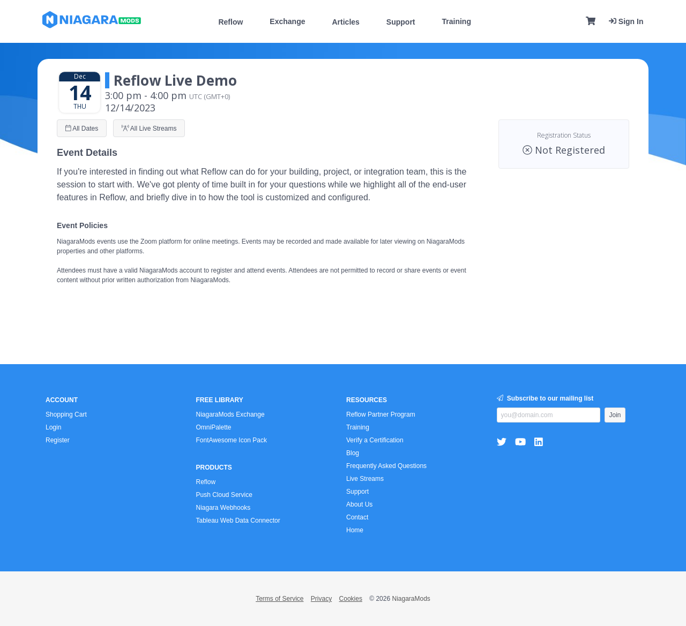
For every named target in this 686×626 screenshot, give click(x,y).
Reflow (230, 22)
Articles (345, 22)
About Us (359, 504)
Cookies (350, 598)
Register (58, 440)
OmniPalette (214, 427)
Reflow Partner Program (380, 414)
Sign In (626, 21)
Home (354, 530)
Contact (357, 517)
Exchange (287, 21)
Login (53, 427)
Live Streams (365, 478)
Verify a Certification (375, 440)
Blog (352, 453)
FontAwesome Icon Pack (231, 440)
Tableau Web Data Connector (238, 520)
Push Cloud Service (224, 495)
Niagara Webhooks (223, 507)
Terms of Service (279, 598)
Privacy (321, 598)
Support (400, 22)
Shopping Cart (66, 414)
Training (456, 21)
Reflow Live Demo (175, 80)
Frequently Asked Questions (386, 466)
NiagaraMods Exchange (230, 414)
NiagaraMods (411, 598)
